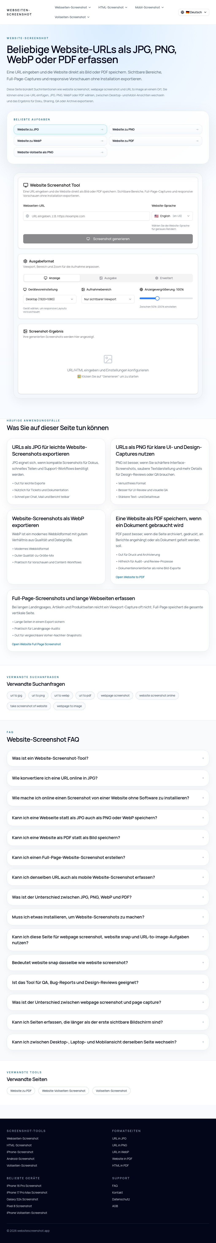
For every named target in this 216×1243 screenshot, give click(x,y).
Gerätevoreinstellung (40, 289)
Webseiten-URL (34, 206)
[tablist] (108, 278)
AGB (115, 1206)
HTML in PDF (120, 1165)
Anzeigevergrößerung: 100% (162, 289)
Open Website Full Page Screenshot (36, 644)
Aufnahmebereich (96, 289)
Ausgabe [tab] (108, 278)
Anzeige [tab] (52, 278)
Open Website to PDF (130, 577)
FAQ (115, 1186)
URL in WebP (120, 1152)
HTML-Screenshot (113, 7)
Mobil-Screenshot (149, 7)
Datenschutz (121, 1199)
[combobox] (172, 216)
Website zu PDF (20, 1091)
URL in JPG (119, 1138)
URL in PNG (119, 1145)
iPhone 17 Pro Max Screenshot (27, 1192)
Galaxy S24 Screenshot (22, 1199)
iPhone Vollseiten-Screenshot (27, 1213)
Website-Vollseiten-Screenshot (63, 1091)
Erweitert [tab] (164, 278)
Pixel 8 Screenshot (19, 1206)
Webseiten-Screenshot (19, 12)
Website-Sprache (164, 206)
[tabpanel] (108, 300)
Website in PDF (122, 1159)
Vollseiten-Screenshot (72, 17)
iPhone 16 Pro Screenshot (24, 1186)
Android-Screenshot (20, 1159)
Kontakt (117, 1192)
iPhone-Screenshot (20, 1152)
